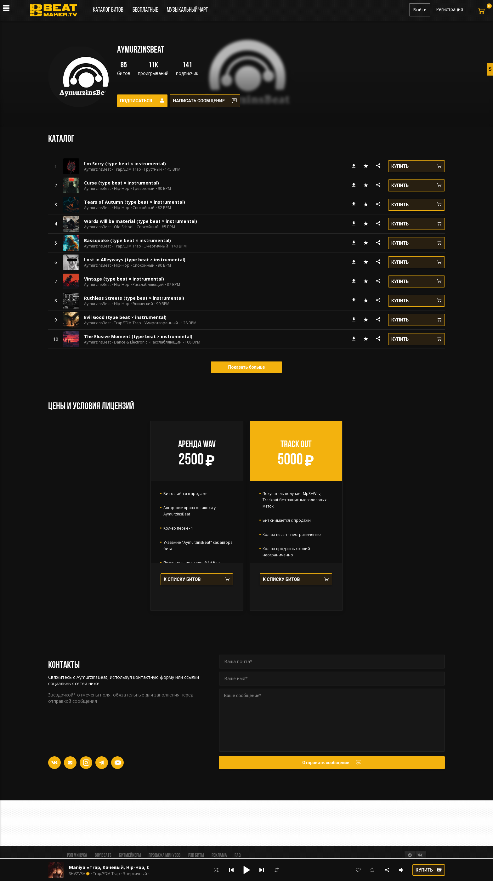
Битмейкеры (130, 855)
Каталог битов (108, 10)
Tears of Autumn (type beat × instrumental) (134, 202)
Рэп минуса (77, 855)
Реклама (219, 855)
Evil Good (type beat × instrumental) (125, 317)
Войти (420, 10)
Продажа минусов (165, 855)
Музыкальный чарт (187, 10)
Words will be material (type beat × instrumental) (140, 221)
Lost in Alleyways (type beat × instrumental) (134, 260)
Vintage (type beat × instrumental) (124, 279)
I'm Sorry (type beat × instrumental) (125, 164)
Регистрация (449, 9)
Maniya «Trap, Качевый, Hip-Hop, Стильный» (121, 867)
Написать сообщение (209, 101)
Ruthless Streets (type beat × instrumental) (134, 298)
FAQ (238, 855)
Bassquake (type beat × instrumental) (127, 240)
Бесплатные (146, 10)
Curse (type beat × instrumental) (121, 183)
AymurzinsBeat (97, 169)
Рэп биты (196, 855)
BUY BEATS (103, 855)
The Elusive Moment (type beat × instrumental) (138, 336)
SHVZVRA (77, 873)
